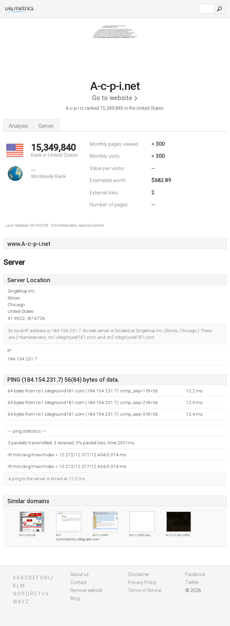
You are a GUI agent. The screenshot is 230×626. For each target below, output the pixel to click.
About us (79, 574)
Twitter (192, 582)
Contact (78, 582)
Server (46, 125)
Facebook (195, 574)
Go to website (112, 98)
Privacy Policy (142, 582)
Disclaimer (138, 574)
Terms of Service (144, 590)
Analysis (18, 125)
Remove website (86, 590)
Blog (75, 598)
